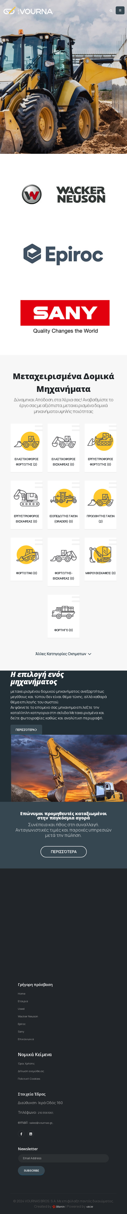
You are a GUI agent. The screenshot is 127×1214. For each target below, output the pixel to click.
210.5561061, (48, 1108)
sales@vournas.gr (44, 1117)
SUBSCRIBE (31, 1165)
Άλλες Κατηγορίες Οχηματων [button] (63, 653)
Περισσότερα (26, 730)
